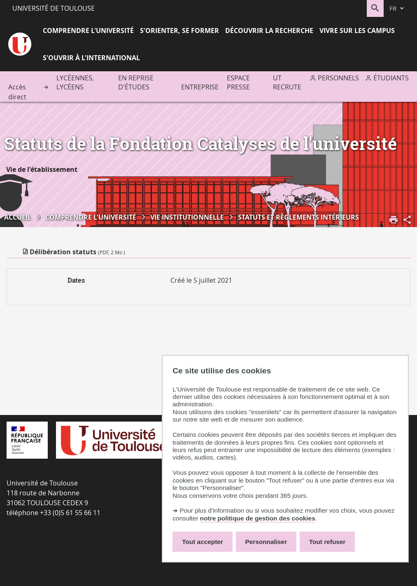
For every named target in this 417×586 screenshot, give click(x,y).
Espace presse (238, 82)
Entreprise (200, 86)
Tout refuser (327, 541)
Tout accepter (202, 541)
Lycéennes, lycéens (75, 82)
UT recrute (287, 82)
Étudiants (391, 77)
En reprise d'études (136, 82)
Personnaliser (266, 541)
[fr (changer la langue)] (397, 8)
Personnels (338, 77)
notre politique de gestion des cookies (257, 518)
